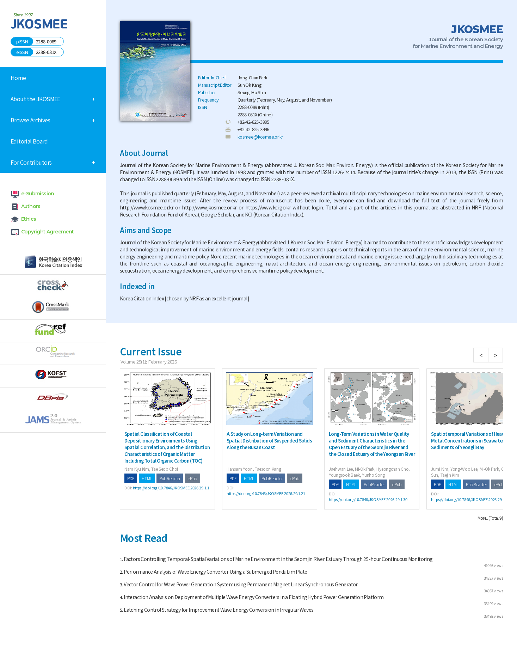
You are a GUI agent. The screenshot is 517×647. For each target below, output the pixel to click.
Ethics (28, 219)
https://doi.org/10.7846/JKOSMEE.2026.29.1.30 (368, 499)
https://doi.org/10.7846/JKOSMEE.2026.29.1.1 (171, 487)
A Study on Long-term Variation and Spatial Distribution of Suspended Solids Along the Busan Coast (269, 441)
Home (18, 77)
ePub (192, 478)
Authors (31, 206)
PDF (130, 478)
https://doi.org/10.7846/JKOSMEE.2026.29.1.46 (470, 499)
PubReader (169, 478)
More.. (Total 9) (490, 518)
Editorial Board (29, 141)
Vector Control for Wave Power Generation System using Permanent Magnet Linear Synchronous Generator (241, 584)
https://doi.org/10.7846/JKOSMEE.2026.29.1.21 (266, 493)
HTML (147, 478)
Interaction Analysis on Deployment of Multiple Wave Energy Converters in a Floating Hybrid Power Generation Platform (253, 596)
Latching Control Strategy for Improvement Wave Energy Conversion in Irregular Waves (218, 609)
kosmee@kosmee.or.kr (260, 136)
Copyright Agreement (47, 231)
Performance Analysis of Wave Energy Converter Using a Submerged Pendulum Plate (215, 571)
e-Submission (37, 193)
